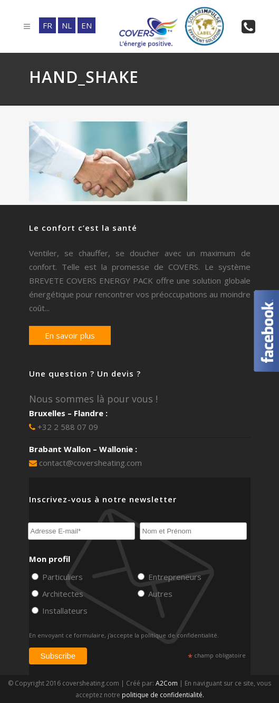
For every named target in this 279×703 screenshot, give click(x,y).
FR (47, 25)
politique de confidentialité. (180, 635)
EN (86, 25)
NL (67, 25)
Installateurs (64, 610)
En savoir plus (70, 335)
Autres (159, 593)
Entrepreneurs (173, 576)
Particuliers (61, 576)
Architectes (61, 593)
